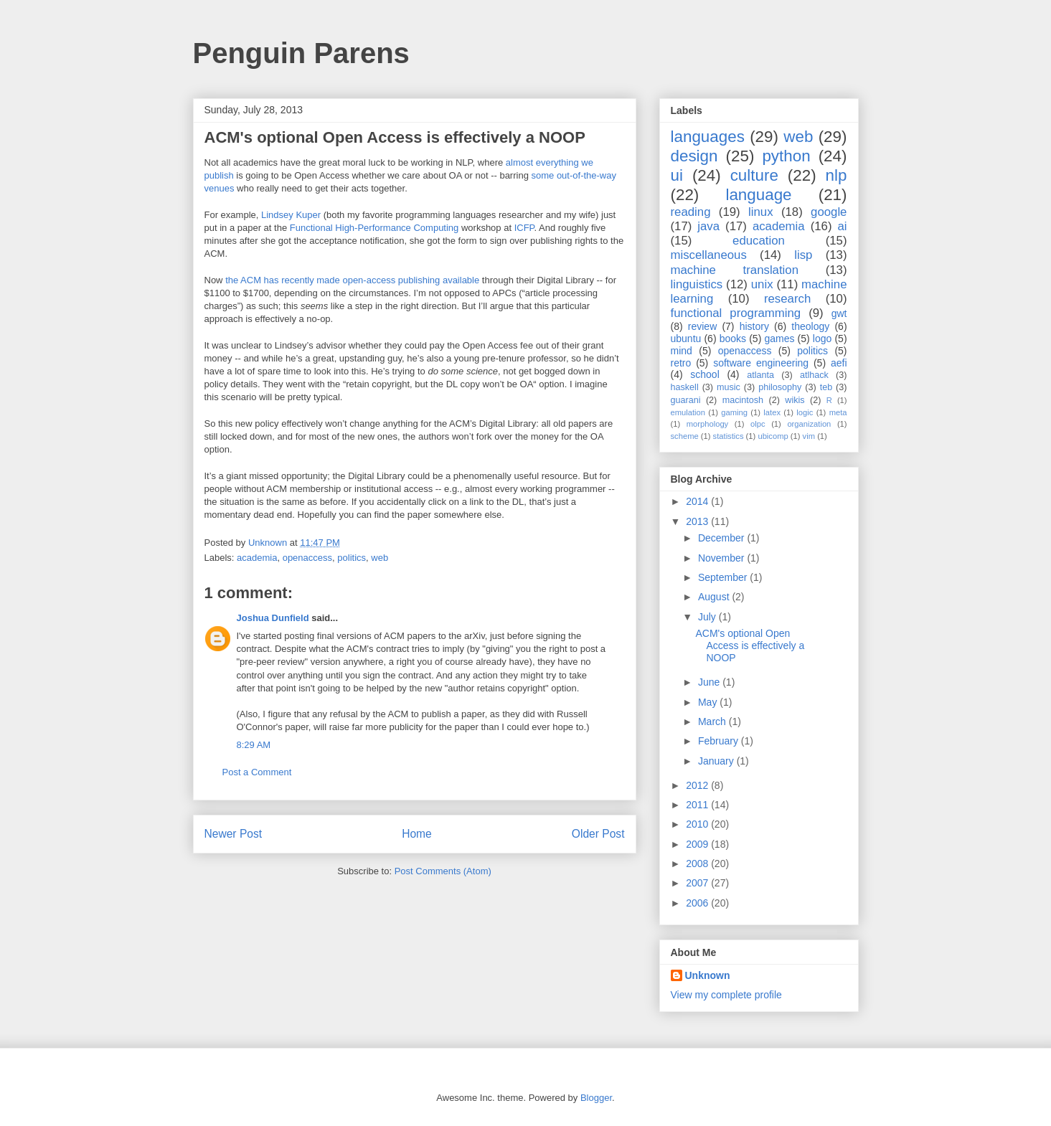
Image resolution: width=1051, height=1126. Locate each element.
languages (708, 137)
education (758, 240)
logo (822, 338)
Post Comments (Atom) (443, 871)
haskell (685, 387)
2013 (698, 521)
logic (804, 412)
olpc (757, 424)
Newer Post (233, 834)
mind (681, 350)
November (722, 558)
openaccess (307, 557)
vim (809, 436)
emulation (688, 412)
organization (809, 424)
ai (842, 226)
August (715, 596)
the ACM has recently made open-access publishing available (352, 280)
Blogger (596, 1097)
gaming (734, 412)
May (709, 702)
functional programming (736, 313)
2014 (698, 501)
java (708, 226)
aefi (839, 363)
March (713, 721)
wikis (794, 400)
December (722, 538)
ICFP (524, 227)
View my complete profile (726, 994)
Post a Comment (257, 772)
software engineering (761, 363)
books (733, 338)
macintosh (742, 400)
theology (810, 326)
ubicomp (773, 436)
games (779, 338)
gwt (839, 313)
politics (351, 557)
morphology (707, 424)
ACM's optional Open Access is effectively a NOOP (749, 645)
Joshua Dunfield (273, 617)
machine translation (735, 270)
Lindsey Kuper (291, 214)
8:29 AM (254, 744)
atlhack (814, 375)
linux (760, 212)
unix (762, 284)
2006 (698, 903)
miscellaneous (709, 255)
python (786, 156)
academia (257, 557)
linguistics (697, 284)
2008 (698, 863)
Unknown (707, 975)
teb (826, 387)
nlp (836, 175)
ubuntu (686, 338)
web (379, 557)
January (717, 761)
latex (772, 412)
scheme (685, 436)
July (708, 617)
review (702, 326)
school (704, 374)
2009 (698, 844)
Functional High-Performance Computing (374, 227)
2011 (698, 804)
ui (677, 175)
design (694, 156)
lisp (803, 255)
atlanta (760, 375)
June (710, 682)
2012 (698, 785)
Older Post (598, 834)
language (758, 195)
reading (691, 212)
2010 (698, 824)
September (724, 577)
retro (681, 363)
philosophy (779, 387)
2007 (698, 883)
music (728, 387)
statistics (728, 436)
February (719, 741)
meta (838, 412)
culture (754, 175)
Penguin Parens (301, 53)
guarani (686, 400)
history (754, 326)
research (787, 299)
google (829, 212)
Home (417, 834)
